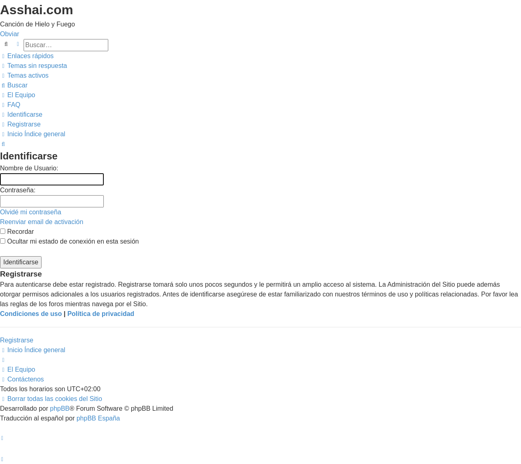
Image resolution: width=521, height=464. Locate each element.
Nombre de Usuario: (29, 168)
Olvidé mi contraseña (30, 212)
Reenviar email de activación (41, 221)
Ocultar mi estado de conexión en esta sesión (69, 241)
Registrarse (16, 340)
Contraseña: (17, 190)
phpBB (60, 408)
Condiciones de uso (31, 313)
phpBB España (98, 418)
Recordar (17, 231)
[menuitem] (33, 65)
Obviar (9, 33)
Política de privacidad (100, 313)
